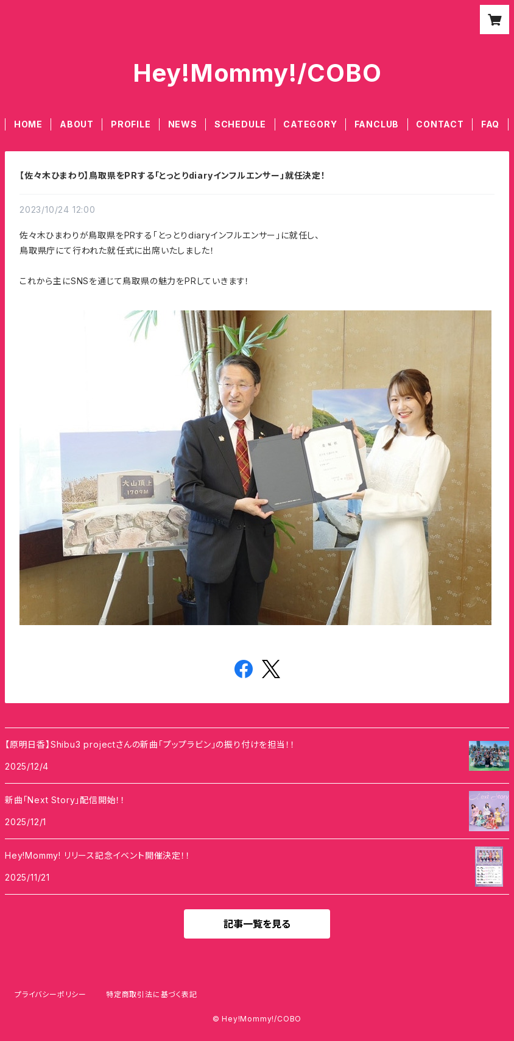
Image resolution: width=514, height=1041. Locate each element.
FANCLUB (377, 124)
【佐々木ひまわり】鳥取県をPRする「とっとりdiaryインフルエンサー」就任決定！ (172, 175)
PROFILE (131, 124)
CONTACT (440, 124)
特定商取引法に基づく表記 (151, 994)
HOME (28, 124)
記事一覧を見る (257, 924)
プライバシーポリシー (50, 994)
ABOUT (77, 124)
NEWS (182, 124)
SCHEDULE (240, 124)
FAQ (490, 124)
